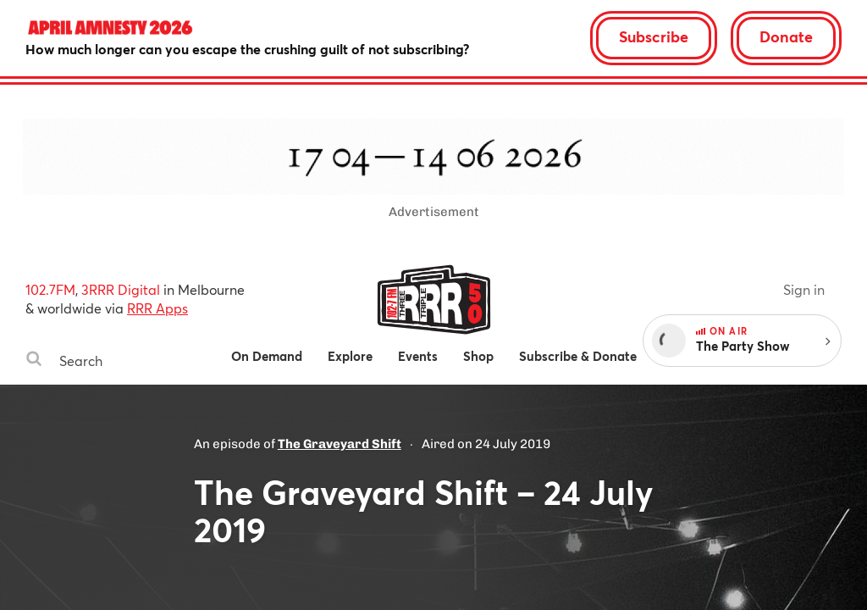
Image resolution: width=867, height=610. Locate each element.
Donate (786, 36)
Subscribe (653, 36)
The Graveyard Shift (339, 444)
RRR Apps (157, 308)
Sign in (804, 289)
